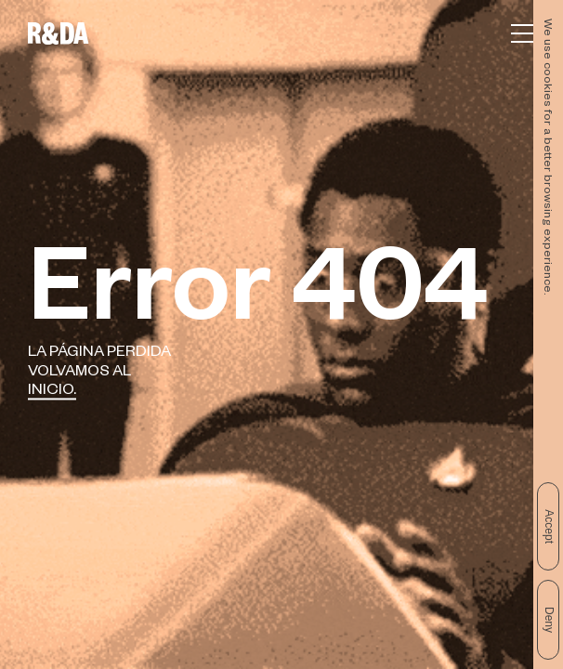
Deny (549, 620)
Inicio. (52, 393)
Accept (549, 526)
